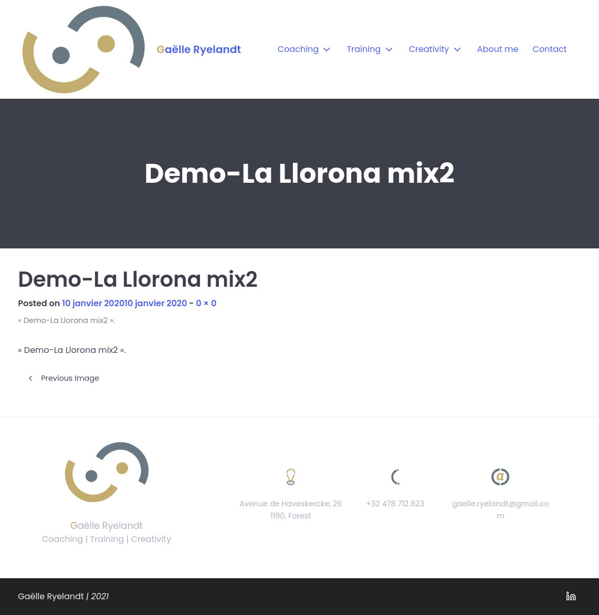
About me (498, 49)
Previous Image (70, 378)
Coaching (298, 49)
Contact (550, 49)
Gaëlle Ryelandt (199, 49)
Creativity (429, 49)
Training (364, 49)
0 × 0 (206, 303)
